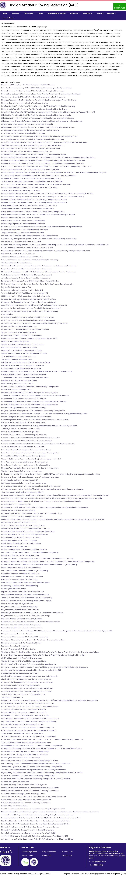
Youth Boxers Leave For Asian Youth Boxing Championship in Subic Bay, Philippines (32, 180)
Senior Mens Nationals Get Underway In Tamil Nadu (20, 572)
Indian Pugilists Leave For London (13, 587)
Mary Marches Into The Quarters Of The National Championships (25, 614)
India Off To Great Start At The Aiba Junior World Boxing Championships (28, 774)
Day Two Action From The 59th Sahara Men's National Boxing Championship (29, 258)
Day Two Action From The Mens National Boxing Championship (24, 569)
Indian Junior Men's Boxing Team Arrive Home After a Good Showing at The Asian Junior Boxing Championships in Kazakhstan (48, 156)
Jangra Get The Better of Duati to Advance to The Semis (22, 231)
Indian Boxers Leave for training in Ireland (16, 388)
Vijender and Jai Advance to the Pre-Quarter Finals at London (24, 352)
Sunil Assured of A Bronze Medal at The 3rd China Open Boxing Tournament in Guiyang (33, 153)
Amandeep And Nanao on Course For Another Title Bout (22, 255)
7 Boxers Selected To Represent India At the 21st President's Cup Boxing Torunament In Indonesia (37, 814)
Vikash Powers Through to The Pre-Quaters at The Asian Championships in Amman (32, 144)
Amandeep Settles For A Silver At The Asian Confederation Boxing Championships (31, 744)
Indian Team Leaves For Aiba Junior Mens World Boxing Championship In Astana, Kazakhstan (35, 777)
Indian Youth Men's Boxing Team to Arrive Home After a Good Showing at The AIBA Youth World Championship (42, 195)
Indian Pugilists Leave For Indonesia (14, 804)
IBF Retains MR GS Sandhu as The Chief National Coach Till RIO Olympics (28, 84)
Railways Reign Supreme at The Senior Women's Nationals (23, 222)
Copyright (46, 854)
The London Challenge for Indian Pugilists (16, 358)
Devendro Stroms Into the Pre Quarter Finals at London (21, 349)
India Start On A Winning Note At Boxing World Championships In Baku (27, 687)
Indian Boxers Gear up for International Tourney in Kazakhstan (24, 533)
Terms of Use (67, 850)
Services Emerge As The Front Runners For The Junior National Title (26, 415)
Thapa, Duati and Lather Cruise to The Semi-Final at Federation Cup (26, 596)
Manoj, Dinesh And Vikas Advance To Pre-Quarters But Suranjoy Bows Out (28, 663)
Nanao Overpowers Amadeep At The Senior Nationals (21, 566)
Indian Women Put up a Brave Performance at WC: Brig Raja (23, 397)
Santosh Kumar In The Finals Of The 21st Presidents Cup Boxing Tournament (29, 789)
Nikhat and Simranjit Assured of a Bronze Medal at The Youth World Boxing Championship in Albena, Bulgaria (41, 120)
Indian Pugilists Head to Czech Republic (16, 503)
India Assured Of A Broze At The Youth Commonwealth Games (25, 714)
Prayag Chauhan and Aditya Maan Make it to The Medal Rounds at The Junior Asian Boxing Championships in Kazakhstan (46, 165)
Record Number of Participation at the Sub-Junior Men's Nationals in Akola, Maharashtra (34, 304)
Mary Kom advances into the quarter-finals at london (21, 334)
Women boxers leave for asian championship (18, 509)
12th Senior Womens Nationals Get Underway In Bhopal (21, 617)
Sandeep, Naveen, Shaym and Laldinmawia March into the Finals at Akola (28, 298)
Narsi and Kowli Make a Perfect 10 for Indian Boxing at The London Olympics (29, 391)
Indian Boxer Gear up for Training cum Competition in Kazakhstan (26, 449)
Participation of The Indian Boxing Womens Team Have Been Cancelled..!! (29, 729)
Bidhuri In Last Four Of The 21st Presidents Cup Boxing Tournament (26, 798)
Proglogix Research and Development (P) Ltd (109, 872)
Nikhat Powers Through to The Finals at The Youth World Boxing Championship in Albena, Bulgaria (37, 117)
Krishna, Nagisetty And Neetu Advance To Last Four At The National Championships (32, 611)
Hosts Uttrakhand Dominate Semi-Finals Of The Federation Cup (25, 593)
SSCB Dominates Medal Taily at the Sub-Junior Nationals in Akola (25, 295)
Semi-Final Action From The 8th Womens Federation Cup (22, 524)
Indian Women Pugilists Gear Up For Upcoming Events (21, 536)
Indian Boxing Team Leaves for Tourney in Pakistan (20, 554)
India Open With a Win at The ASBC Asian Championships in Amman (27, 150)
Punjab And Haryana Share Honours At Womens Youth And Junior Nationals (29, 675)
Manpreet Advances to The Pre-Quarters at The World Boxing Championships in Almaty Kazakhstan (38, 99)
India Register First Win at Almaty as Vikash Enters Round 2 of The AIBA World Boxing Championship (38, 105)
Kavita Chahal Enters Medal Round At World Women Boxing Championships (29, 403)
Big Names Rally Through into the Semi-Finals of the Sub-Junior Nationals (28, 301)
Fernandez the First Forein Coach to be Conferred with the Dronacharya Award (31, 307)
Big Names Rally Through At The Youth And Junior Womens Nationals (27, 681)
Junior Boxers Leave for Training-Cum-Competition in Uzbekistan (25, 277)
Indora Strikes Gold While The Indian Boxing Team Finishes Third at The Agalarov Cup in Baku (35, 183)
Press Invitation (7, 313)
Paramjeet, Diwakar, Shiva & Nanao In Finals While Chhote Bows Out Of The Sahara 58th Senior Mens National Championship (48, 560)
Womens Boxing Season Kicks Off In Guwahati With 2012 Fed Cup (25, 527)
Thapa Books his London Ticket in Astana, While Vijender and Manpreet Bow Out (31, 458)
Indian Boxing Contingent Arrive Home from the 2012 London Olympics (27, 316)
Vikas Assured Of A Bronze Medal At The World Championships (24, 636)
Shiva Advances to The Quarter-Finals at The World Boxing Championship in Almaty (32, 90)
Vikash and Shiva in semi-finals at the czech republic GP (22, 491)
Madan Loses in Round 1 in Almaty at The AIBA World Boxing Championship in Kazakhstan (34, 108)
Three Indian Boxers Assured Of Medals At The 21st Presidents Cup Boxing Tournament (33, 795)
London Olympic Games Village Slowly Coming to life (21, 367)
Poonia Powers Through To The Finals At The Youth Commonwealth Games (29, 705)
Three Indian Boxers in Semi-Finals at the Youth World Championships (27, 207)
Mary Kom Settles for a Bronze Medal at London (19, 325)
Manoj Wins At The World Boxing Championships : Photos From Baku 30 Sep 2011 (31, 669)
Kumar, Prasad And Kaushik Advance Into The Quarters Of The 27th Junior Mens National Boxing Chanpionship (42, 738)
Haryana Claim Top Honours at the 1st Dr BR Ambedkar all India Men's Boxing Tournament (34, 322)
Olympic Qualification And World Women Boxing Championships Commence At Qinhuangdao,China (39, 424)
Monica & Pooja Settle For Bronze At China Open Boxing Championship (27, 829)
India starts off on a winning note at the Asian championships (24, 753)
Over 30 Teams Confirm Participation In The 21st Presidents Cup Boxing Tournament (33, 807)
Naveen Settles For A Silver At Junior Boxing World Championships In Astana (29, 759)
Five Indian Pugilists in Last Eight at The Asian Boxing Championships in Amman (30, 147)
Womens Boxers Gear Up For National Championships (21, 623)
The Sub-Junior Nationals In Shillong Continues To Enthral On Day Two (27, 726)
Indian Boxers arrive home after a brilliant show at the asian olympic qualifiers (30, 452)
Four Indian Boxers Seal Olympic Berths (15, 645)
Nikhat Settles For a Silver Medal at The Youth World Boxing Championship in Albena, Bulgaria (36, 114)
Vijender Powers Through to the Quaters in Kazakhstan (21, 470)
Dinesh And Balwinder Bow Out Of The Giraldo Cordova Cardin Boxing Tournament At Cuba (35, 820)
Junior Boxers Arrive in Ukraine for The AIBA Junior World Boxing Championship (30, 129)
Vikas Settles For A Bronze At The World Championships (22, 626)
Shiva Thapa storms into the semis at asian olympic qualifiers (24, 461)
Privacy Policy (27, 854)
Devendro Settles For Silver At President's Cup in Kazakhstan (23, 433)
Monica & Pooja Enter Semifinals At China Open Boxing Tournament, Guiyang (30, 826)
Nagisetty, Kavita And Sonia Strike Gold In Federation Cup (22, 590)
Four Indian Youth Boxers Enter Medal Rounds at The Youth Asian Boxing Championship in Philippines (38, 174)
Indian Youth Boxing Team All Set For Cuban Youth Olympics (24, 783)
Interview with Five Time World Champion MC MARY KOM (22, 364)
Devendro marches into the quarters (15, 340)
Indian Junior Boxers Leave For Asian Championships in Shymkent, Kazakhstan (30, 168)
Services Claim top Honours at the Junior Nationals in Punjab (24, 406)
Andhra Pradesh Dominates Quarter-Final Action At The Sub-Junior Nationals (30, 717)
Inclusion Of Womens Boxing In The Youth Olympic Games (23, 792)
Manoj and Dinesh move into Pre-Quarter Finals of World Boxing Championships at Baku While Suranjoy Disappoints (44, 666)
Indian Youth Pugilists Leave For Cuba (15, 780)
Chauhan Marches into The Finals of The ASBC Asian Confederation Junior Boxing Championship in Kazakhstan (42, 162)
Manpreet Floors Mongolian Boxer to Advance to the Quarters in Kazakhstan (29, 467)
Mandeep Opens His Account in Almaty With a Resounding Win (24, 102)
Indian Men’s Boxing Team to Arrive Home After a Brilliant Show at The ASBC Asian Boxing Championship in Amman (44, 141)
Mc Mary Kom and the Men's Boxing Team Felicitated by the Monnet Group (29, 310)
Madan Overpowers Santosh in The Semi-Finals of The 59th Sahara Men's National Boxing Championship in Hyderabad (45, 249)
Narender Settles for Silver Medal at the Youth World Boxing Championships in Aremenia (34, 201)
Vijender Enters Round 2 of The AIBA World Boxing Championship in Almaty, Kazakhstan (33, 96)
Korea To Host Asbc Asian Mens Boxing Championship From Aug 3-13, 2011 (28, 832)
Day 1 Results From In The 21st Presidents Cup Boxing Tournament (25, 801)
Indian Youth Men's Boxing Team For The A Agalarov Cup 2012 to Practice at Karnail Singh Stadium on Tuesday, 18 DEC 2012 (47, 192)
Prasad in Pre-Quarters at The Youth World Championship (23, 219)
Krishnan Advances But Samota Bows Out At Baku (19, 672)
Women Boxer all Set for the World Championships (20, 430)
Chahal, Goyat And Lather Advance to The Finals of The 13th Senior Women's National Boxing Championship (41, 225)
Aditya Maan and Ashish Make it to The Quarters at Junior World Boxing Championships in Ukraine (37, 126)
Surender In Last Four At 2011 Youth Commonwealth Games (23, 708)
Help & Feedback (49, 850)
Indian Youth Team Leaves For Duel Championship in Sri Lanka (24, 228)
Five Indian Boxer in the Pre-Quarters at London (19, 346)
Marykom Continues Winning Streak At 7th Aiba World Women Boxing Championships (33, 409)
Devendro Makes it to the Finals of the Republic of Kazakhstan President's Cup (30, 436)
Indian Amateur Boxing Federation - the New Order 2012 (22, 289)
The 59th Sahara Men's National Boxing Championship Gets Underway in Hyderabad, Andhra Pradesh (39, 265)
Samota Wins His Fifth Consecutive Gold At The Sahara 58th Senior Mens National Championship (37, 557)
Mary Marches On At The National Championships (20, 608)
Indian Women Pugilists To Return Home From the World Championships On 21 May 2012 (34, 400)
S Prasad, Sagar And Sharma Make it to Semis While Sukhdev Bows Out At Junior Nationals (34, 418)
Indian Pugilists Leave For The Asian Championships (20, 756)
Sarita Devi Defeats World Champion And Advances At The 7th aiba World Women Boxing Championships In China (44, 412)
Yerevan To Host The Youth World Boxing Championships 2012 (24, 292)
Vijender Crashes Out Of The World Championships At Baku (23, 660)
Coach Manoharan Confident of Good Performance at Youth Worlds (27, 246)
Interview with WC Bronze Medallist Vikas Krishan (19, 379)
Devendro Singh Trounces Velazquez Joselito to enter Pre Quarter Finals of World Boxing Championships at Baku (43, 654)
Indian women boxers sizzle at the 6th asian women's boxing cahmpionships (30, 476)
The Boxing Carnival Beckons (12, 696)
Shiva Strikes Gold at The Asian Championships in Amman (23, 132)
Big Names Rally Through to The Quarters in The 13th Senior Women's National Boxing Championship (38, 237)
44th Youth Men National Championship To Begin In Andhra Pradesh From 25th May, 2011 (34, 835)
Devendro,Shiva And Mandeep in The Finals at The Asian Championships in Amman (32, 138)
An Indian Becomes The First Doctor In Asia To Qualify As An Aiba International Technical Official (37, 838)
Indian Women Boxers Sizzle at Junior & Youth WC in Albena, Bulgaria (27, 123)
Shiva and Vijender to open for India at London (18, 355)
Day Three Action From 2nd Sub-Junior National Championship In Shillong (28, 720)
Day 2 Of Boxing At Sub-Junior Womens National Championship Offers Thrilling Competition (35, 762)
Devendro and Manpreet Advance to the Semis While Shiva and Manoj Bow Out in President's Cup (38, 442)
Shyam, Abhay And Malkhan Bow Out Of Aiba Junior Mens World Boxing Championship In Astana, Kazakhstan (41, 771)
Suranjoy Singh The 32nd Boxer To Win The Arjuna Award (22, 732)
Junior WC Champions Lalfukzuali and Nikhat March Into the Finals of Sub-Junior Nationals (35, 394)
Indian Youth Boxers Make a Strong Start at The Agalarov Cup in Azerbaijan (29, 186)
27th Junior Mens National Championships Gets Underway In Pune (26, 741)
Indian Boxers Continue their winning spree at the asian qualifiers (25, 464)
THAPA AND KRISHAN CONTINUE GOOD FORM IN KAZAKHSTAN (23, 446)
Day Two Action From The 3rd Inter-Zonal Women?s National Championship (29, 551)
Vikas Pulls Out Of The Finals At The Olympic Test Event (22, 575)
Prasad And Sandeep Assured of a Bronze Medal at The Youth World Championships (32, 210)
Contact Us (67, 854)
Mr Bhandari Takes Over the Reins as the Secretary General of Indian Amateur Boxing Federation (37, 283)
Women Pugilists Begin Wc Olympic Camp (17, 602)
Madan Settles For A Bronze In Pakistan (15, 545)
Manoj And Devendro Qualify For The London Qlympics (21, 642)
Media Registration (29, 850)
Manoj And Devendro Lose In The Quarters (17, 633)
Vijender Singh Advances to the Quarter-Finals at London (22, 343)
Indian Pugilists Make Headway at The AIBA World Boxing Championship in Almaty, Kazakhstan (36, 87)
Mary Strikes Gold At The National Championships (19, 605)
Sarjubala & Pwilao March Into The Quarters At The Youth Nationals (26, 690)
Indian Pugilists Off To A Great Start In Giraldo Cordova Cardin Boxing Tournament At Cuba (35, 823)
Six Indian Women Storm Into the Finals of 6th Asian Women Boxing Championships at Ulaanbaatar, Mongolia (42, 488)
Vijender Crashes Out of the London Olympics (18, 331)
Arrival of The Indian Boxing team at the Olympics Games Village (25, 361)
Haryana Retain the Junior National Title (16, 286)
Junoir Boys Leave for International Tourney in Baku (20, 427)
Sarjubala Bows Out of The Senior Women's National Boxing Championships (29, 234)
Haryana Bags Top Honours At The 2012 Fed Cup (19, 521)
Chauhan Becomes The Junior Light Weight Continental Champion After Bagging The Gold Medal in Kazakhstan (43, 159)
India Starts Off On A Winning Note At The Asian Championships (25, 750)
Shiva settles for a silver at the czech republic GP (19, 479)
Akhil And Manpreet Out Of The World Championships (21, 657)
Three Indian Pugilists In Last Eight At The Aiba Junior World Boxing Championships (31, 765)
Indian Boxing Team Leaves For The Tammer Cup (19, 584)
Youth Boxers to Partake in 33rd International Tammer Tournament (26, 274)
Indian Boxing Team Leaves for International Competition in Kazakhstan (28, 530)
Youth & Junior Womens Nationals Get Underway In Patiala (23, 693)
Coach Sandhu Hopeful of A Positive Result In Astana (21, 542)
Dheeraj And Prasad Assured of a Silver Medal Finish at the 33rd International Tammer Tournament (38, 271)
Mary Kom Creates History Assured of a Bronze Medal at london (25, 328)
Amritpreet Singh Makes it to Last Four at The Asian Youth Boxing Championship (31, 177)
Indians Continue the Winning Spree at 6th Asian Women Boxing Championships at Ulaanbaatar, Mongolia (41, 500)
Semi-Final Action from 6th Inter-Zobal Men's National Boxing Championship (30, 385)
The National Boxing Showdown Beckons (16, 261)
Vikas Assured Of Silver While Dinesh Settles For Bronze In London (25, 581)
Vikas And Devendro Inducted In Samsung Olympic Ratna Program (26, 599)
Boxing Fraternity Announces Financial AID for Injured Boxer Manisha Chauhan (30, 280)
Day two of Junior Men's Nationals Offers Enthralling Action (23, 421)
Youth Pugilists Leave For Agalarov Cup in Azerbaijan (20, 189)
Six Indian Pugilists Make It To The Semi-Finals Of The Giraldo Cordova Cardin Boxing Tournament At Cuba (41, 817)
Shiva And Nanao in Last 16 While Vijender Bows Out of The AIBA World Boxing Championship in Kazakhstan (41, 93)
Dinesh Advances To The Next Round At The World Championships (26, 678)
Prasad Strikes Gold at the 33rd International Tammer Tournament (26, 268)
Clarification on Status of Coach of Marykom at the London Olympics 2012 (29, 337)
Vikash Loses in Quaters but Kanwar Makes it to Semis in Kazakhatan (26, 439)
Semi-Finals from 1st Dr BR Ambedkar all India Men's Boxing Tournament (28, 319)
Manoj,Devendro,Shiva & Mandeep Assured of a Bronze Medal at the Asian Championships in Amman (39, 135)
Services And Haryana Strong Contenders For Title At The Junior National (28, 735)
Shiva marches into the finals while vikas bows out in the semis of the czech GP (31, 485)
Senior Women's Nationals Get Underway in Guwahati (21, 240)
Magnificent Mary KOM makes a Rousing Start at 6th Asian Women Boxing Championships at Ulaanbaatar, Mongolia (44, 506)
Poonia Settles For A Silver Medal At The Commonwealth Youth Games (27, 702)
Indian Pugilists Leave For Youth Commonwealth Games (22, 723)
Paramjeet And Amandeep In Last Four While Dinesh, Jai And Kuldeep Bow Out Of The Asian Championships (41, 747)
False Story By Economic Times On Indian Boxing (19, 578)
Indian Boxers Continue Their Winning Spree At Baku (20, 684)
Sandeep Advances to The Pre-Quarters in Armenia (20, 216)
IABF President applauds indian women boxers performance (23, 482)
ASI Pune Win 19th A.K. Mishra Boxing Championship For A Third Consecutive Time (31, 512)
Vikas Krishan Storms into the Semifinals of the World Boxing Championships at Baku (33, 639)
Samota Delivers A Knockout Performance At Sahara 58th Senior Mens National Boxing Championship (39, 563)
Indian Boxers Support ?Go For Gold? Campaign (19, 539)
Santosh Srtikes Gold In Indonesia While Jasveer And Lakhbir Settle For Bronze (30, 786)
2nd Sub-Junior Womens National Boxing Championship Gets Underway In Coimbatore (33, 768)
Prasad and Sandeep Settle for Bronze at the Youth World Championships (29, 204)
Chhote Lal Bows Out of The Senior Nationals (18, 252)
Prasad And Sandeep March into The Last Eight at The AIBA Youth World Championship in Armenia (38, 213)
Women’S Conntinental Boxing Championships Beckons (22, 515)
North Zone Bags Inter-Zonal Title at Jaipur (17, 382)
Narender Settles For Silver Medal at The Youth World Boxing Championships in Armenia (34, 198)
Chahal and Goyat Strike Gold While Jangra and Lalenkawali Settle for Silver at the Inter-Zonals (36, 370)
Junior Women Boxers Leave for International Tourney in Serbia (24, 376)
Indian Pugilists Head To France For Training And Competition (24, 711)
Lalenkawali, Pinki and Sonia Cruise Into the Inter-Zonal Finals (23, 373)
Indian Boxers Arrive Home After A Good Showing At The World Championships (30, 620)
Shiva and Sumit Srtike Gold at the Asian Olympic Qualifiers (23, 455)
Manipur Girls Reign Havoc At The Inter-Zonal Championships (24, 548)
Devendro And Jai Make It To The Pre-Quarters (18, 648)
